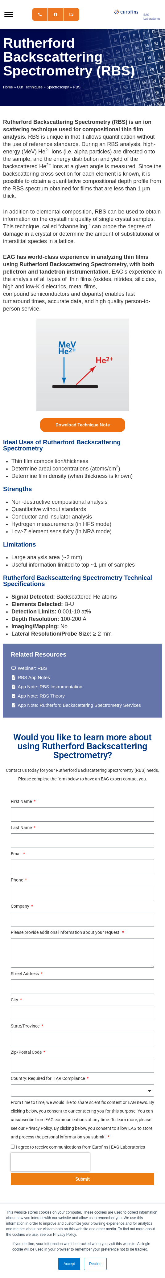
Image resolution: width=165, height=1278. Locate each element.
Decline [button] (95, 1264)
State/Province (25, 1026)
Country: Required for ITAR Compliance (48, 1078)
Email (16, 853)
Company (20, 906)
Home (8, 87)
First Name (22, 801)
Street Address (25, 973)
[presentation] (50, 1162)
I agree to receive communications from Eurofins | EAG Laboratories (80, 1147)
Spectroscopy (58, 87)
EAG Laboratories (137, 14)
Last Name (22, 827)
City (15, 999)
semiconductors (50, 294)
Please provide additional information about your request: (66, 932)
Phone (17, 879)
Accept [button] (69, 1264)
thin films (81, 279)
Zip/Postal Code (27, 1052)
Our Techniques (30, 87)
